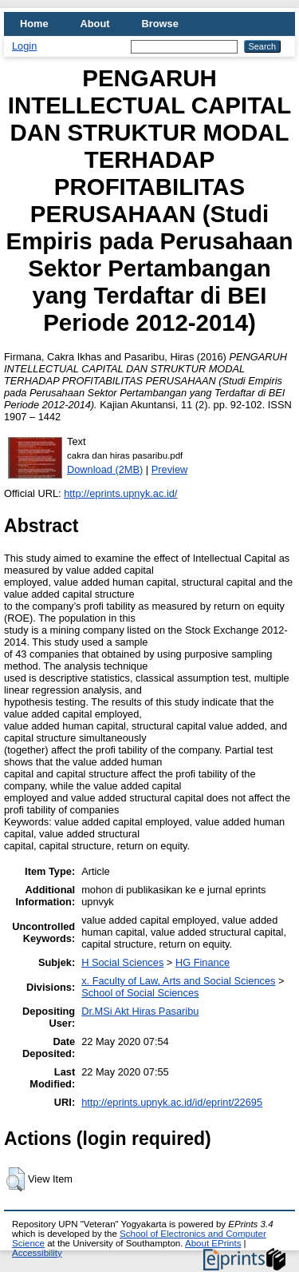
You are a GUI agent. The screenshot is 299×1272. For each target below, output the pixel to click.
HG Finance (202, 962)
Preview (169, 469)
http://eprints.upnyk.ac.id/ (120, 493)
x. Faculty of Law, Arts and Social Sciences (178, 981)
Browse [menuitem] (160, 24)
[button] (15, 1179)
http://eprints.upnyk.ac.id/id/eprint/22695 (171, 1102)
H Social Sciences (122, 962)
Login (24, 46)
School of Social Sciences (140, 993)
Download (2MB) (105, 469)
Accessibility (37, 1253)
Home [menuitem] (34, 24)
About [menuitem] (95, 24)
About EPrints (213, 1243)
